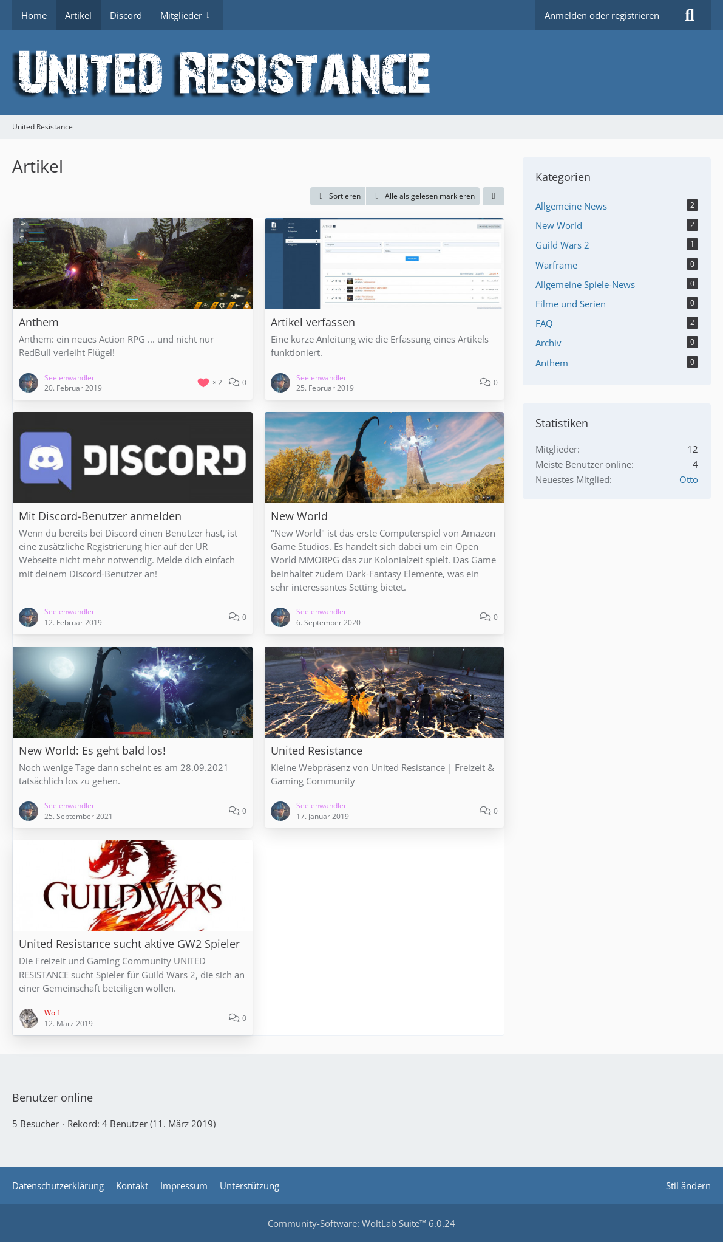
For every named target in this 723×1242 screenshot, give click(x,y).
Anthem (39, 322)
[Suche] (689, 15)
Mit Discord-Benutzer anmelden (100, 516)
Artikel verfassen (313, 322)
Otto (688, 479)
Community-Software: (361, 1223)
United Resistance (316, 750)
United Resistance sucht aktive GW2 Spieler (129, 943)
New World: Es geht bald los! (92, 750)
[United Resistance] (361, 72)
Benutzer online (52, 1097)
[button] (337, 196)
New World (299, 516)
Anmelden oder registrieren (602, 15)
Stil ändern (688, 1185)
